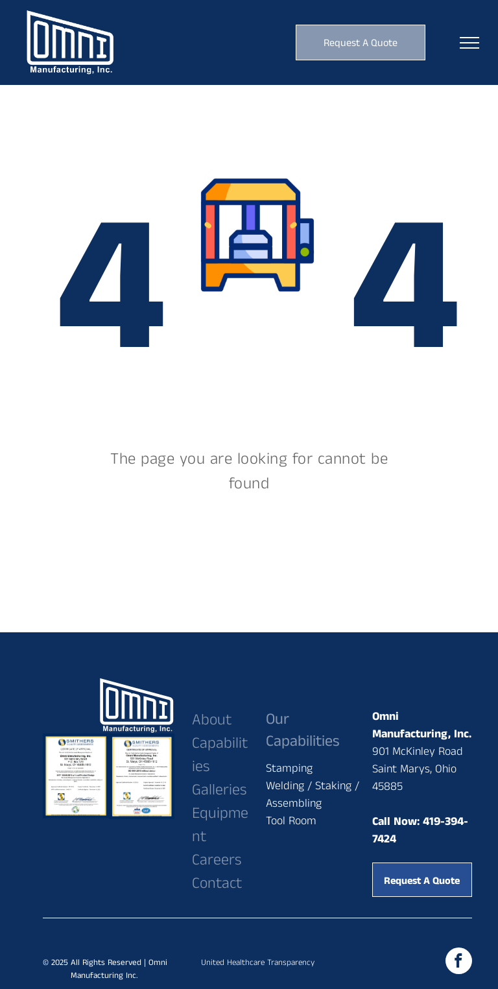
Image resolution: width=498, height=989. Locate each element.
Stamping (289, 768)
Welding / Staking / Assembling (312, 795)
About (211, 720)
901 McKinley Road (417, 751)
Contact (217, 883)
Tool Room (291, 821)
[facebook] (458, 962)
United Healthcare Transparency (257, 963)
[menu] (469, 43)
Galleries (219, 790)
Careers (216, 860)
